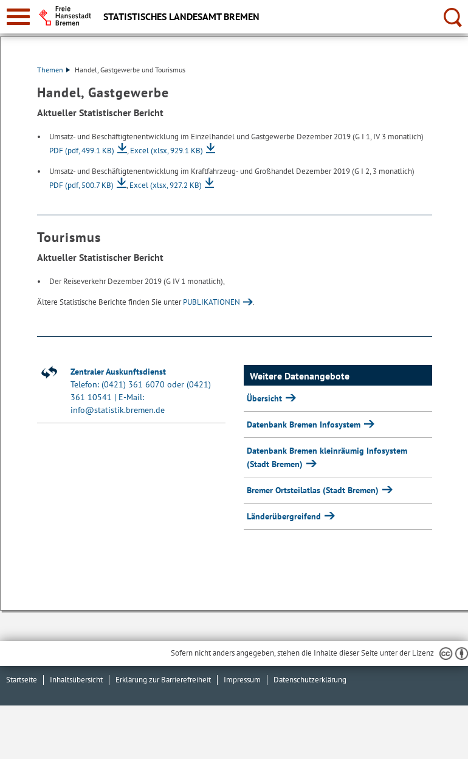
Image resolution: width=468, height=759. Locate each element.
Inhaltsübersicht (76, 679)
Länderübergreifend (285, 516)
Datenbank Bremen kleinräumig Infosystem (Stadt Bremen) (327, 457)
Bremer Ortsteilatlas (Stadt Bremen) (314, 490)
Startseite (21, 679)
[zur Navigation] (18, 16)
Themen (53, 69)
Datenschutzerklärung (310, 679)
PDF (81, 150)
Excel (166, 150)
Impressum (242, 679)
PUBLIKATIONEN (211, 302)
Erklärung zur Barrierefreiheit (163, 679)
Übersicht (265, 398)
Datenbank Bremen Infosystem (305, 424)
